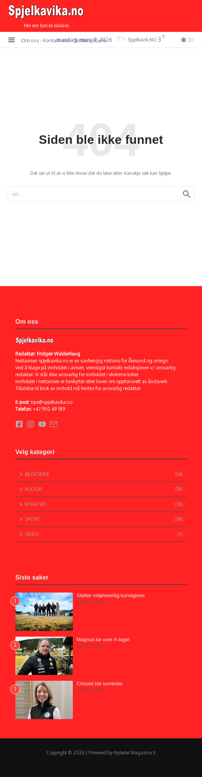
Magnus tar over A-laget (103, 639)
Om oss (30, 40)
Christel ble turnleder (100, 683)
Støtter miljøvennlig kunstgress (111, 595)
